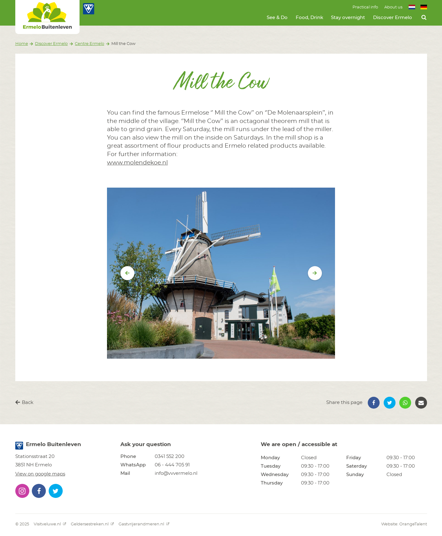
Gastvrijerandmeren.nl (144, 524)
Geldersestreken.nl (92, 524)
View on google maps (40, 474)
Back (24, 402)
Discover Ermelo (392, 17)
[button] (374, 403)
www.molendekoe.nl (137, 163)
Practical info (365, 7)
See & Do (277, 17)
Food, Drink (309, 17)
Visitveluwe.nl (50, 524)
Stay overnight (348, 17)
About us (393, 7)
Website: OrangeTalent (404, 524)
